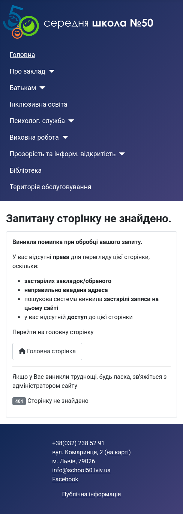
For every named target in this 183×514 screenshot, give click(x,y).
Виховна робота (34, 137)
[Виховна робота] (63, 137)
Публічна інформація (91, 494)
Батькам (23, 88)
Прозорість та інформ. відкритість (63, 154)
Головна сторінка (47, 351)
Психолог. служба (37, 121)
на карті (117, 452)
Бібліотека (26, 170)
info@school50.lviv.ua (81, 470)
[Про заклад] (50, 71)
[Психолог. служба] (69, 120)
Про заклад (27, 71)
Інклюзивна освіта (39, 104)
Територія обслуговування (51, 187)
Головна (22, 55)
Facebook (65, 479)
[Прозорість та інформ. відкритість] (120, 153)
